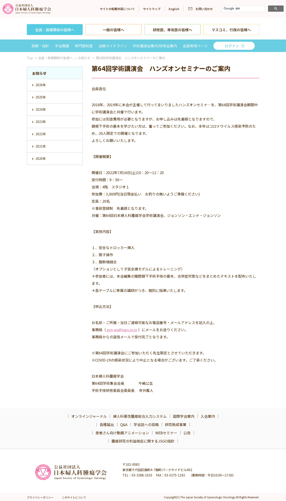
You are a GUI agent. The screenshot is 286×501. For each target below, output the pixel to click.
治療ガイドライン (113, 45)
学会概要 (62, 45)
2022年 (41, 134)
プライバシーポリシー (40, 497)
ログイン (232, 45)
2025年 (41, 97)
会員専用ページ (195, 45)
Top (30, 58)
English (174, 9)
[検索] (243, 9)
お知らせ (84, 58)
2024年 (41, 109)
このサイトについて (74, 497)
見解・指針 (40, 45)
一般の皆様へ (113, 29)
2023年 (41, 121)
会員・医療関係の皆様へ (54, 29)
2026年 (41, 85)
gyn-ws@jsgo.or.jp (122, 329)
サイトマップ (151, 9)
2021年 (41, 146)
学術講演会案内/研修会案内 (155, 45)
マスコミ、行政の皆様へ (231, 29)
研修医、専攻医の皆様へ (172, 29)
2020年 (41, 158)
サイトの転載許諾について (117, 9)
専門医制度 (84, 45)
